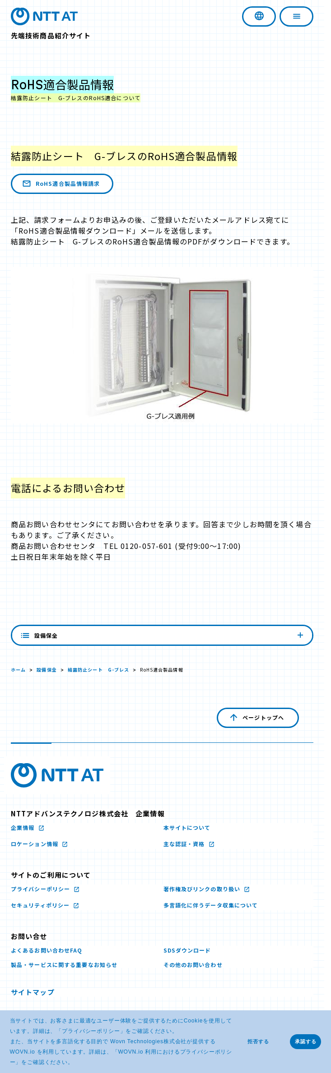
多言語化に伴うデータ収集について (210, 905)
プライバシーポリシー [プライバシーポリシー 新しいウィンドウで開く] (91, 1031)
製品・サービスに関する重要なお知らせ (64, 964)
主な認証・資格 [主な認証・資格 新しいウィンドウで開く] (185, 843)
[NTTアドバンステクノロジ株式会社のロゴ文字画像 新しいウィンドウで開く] (57, 775)
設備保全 (46, 669)
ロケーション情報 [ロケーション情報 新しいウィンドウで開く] (35, 843)
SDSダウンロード (187, 950)
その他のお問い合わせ (193, 964)
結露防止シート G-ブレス (99, 669)
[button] (76, 1063)
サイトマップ (33, 992)
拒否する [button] (258, 1041)
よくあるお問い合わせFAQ (47, 950)
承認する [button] (306, 1041)
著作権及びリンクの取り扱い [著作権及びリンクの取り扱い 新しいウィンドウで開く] (202, 889)
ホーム (18, 669)
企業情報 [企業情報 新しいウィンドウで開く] (24, 827)
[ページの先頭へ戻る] (258, 718)
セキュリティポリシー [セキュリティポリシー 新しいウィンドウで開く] (41, 905)
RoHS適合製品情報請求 (60, 184)
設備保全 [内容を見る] (162, 635)
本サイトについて (187, 827)
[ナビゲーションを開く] (296, 16)
